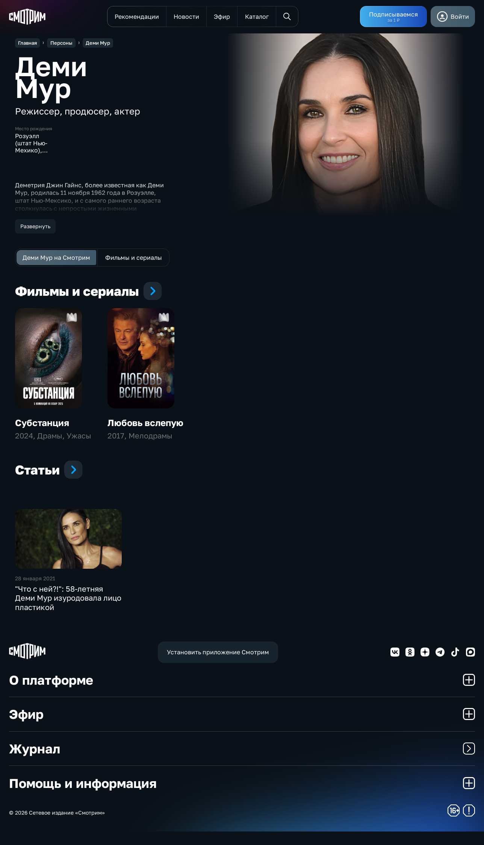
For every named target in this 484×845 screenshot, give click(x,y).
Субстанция (42, 435)
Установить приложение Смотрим (218, 665)
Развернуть (35, 226)
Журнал (242, 762)
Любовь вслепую (145, 435)
